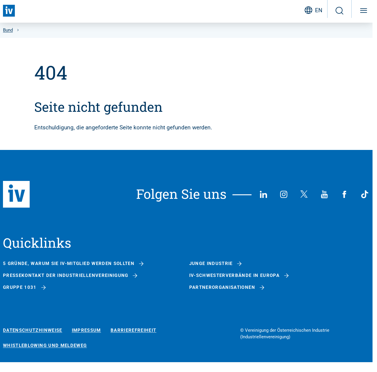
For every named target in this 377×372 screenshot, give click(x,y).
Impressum (86, 330)
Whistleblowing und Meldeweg (45, 345)
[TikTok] (365, 194)
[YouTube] (324, 194)
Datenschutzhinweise (32, 330)
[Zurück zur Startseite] (9, 11)
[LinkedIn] (263, 194)
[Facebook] (344, 194)
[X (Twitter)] (304, 194)
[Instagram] (283, 194)
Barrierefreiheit (133, 330)
